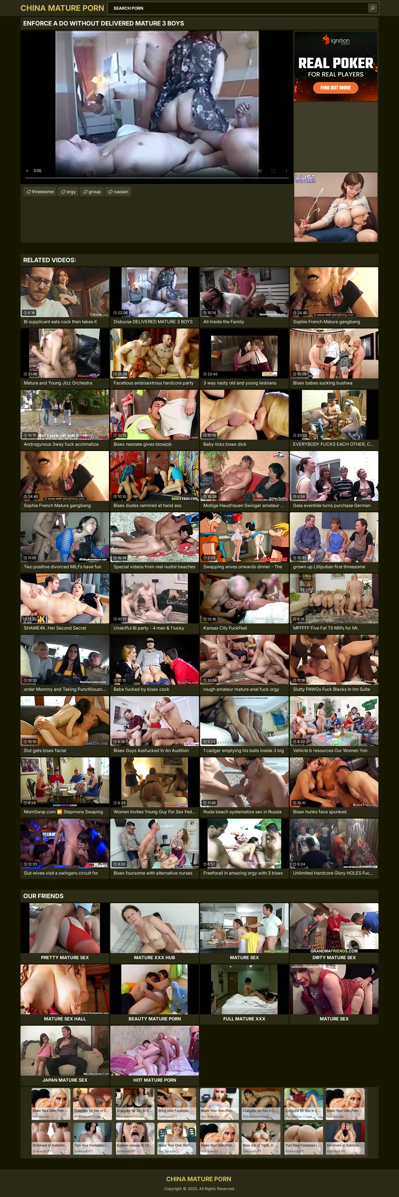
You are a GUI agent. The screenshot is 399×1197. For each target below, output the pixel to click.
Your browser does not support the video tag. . (157, 107)
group (95, 191)
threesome (43, 191)
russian (121, 191)
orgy (71, 191)
